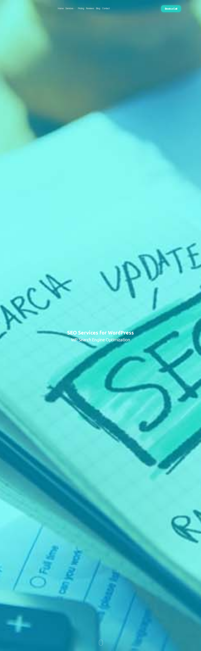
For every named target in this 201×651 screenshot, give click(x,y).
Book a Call (171, 8)
